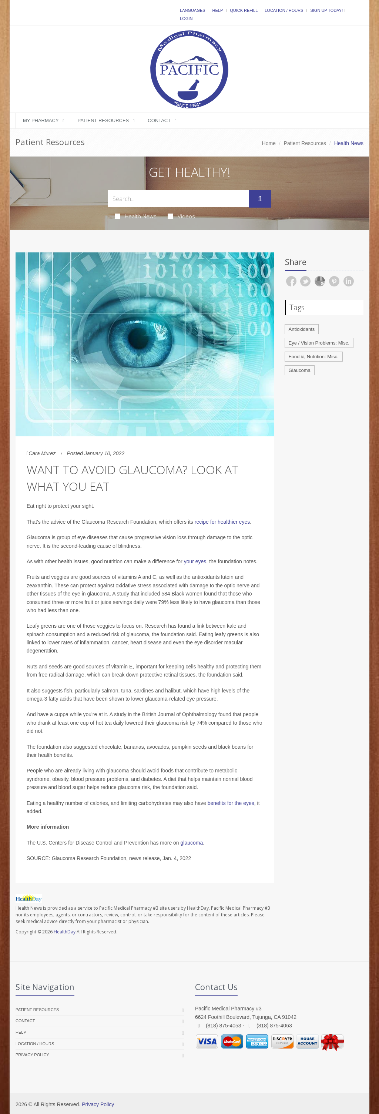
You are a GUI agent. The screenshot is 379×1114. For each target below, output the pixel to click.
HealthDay (65, 932)
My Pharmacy (41, 120)
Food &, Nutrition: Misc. (314, 356)
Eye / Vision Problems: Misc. (319, 343)
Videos (181, 216)
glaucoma (192, 843)
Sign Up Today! (326, 10)
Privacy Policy (32, 1055)
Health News (136, 216)
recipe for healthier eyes (222, 522)
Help (217, 10)
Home (269, 143)
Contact (159, 120)
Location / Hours (284, 10)
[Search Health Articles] (178, 198)
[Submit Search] (260, 199)
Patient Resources (103, 120)
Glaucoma (300, 370)
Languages (192, 10)
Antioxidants (302, 329)
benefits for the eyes (231, 803)
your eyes (195, 561)
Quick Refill (244, 10)
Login (186, 18)
